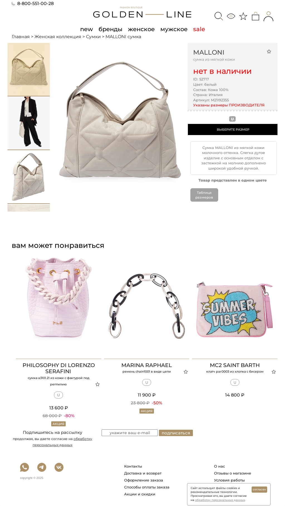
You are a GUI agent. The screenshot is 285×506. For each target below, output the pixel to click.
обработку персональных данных (220, 500)
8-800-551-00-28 (33, 3)
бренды (110, 29)
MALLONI (208, 52)
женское (141, 29)
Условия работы (229, 480)
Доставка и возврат (142, 473)
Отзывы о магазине (232, 473)
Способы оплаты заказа (146, 487)
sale (199, 29)
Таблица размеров (204, 194)
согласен (259, 489)
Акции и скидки (139, 494)
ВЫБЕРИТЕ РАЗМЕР (233, 129)
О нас (219, 466)
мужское (174, 29)
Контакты (133, 466)
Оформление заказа (143, 480)
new (86, 29)
